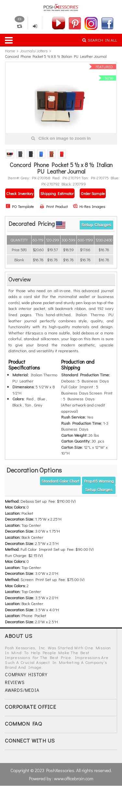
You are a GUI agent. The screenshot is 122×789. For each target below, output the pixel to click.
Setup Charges (96, 224)
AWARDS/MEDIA (22, 690)
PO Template (20, 206)
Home (10, 50)
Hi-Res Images (89, 206)
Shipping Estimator (57, 193)
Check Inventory (19, 193)
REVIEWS (15, 682)
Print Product (54, 206)
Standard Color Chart (60, 481)
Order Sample (93, 193)
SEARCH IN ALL (99, 40)
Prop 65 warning (99, 481)
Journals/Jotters (33, 50)
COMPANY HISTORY (26, 674)
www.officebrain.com (73, 778)
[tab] (61, 280)
